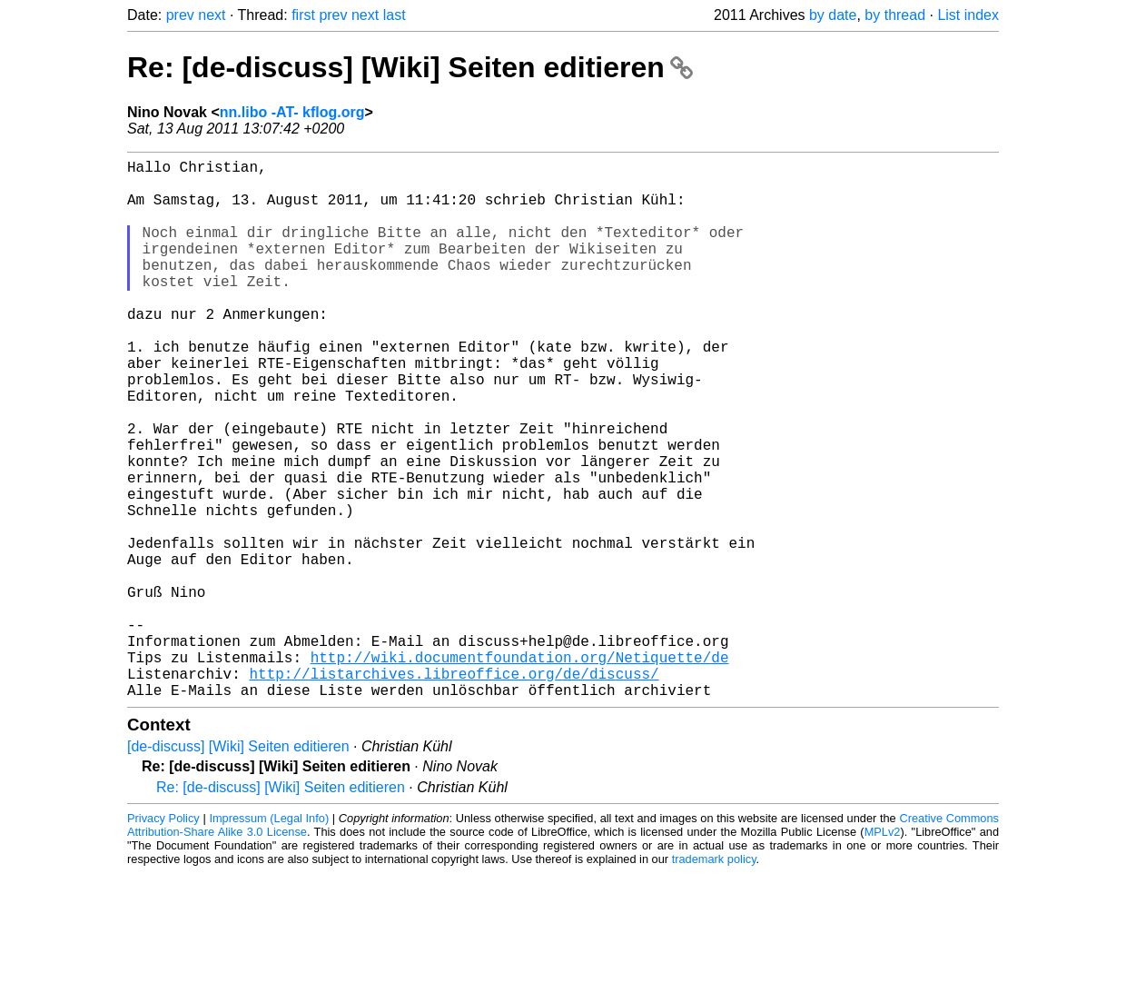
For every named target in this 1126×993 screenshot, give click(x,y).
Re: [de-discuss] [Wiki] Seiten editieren (410, 67)
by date (832, 15)
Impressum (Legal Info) (269, 938)
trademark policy (714, 979)
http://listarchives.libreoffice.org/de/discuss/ (453, 789)
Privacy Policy (163, 938)
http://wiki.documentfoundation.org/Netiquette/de (520, 770)
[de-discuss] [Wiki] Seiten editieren (238, 866)
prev (180, 15)
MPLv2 (882, 951)
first (303, 15)
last (394, 15)
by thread (894, 15)
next (211, 15)
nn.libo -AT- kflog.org (292, 112)
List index (968, 15)
